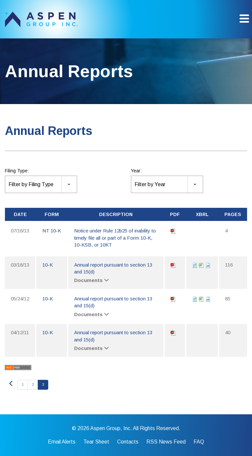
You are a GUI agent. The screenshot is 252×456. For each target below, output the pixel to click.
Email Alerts (61, 442)
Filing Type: (17, 170)
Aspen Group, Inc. (111, 428)
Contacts (127, 442)
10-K (47, 265)
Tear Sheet (96, 442)
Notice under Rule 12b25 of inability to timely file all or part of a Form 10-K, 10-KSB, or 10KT (115, 238)
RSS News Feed (166, 442)
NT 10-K (51, 230)
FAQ (199, 442)
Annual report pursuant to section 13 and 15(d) (113, 268)
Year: (136, 170)
